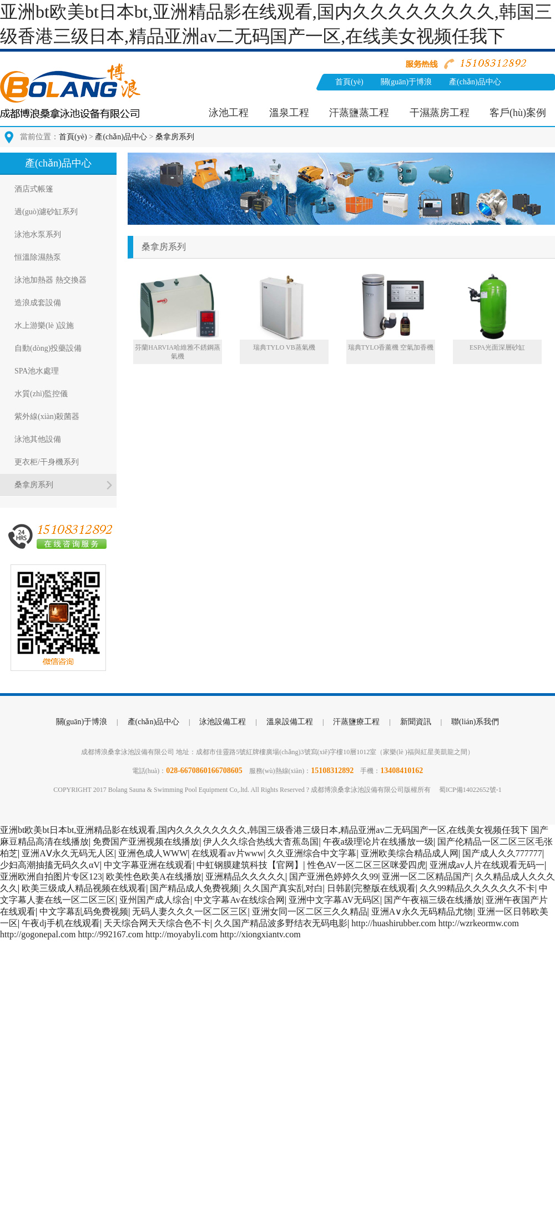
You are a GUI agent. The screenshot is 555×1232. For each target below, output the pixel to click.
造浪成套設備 (37, 303)
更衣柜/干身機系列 (46, 462)
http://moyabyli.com (181, 934)
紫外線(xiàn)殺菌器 (46, 416)
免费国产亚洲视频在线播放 (146, 841)
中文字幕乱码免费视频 (83, 911)
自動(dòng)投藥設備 (48, 348)
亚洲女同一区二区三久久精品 (309, 911)
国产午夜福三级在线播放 (433, 900)
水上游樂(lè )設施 (44, 325)
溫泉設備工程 (289, 722)
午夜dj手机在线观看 (60, 923)
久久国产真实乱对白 (283, 888)
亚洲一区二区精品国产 (426, 876)
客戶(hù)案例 (518, 112)
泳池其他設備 (37, 439)
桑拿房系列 (174, 137)
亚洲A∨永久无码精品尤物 (422, 911)
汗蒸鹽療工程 (356, 722)
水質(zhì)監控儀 (41, 394)
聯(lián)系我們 (407, 98)
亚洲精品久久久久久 (245, 876)
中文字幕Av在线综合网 (239, 900)
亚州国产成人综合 (154, 900)
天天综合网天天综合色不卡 (157, 923)
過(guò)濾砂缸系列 (46, 212)
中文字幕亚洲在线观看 (148, 865)
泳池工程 (229, 112)
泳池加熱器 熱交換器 (50, 280)
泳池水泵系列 (37, 234)
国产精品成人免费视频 (194, 888)
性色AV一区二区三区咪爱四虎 (366, 865)
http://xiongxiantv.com (260, 934)
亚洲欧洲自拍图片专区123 (51, 876)
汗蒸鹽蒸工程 (359, 112)
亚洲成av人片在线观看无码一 (487, 865)
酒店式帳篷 (33, 189)
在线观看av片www (227, 853)
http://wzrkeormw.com (478, 923)
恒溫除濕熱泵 (37, 257)
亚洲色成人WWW (153, 853)
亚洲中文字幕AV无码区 (334, 900)
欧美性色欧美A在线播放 (153, 876)
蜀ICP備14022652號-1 (470, 790)
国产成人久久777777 (502, 853)
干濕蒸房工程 (440, 112)
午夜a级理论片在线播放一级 (378, 841)
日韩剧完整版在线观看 (371, 888)
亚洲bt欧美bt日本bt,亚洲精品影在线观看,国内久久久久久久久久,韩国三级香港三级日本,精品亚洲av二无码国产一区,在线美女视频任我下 (264, 830)
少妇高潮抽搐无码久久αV (50, 865)
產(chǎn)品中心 (475, 82)
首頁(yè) (349, 82)
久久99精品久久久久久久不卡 (477, 888)
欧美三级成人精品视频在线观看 (84, 888)
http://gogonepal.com (37, 934)
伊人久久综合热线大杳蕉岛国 (261, 841)
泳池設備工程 (222, 722)
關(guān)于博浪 (406, 82)
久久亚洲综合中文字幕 (312, 853)
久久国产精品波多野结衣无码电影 (280, 923)
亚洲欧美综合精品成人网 (409, 853)
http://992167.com (110, 934)
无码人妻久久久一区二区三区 (190, 911)
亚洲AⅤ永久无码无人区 (68, 853)
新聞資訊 (350, 98)
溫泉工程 (289, 112)
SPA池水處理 (36, 371)
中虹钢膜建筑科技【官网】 (249, 865)
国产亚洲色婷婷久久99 (333, 876)
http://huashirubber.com (393, 923)
